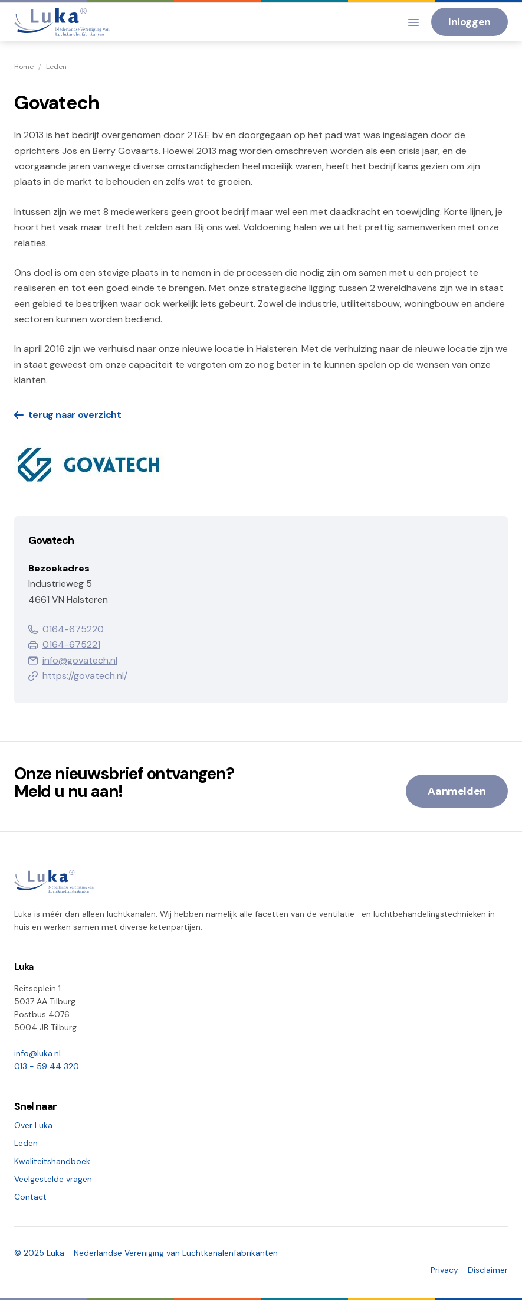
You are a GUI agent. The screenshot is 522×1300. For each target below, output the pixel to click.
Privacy (444, 1270)
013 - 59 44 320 (46, 1066)
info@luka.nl (37, 1053)
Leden (26, 1143)
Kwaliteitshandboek (52, 1161)
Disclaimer (488, 1270)
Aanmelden (457, 791)
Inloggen (469, 22)
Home (24, 66)
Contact (30, 1196)
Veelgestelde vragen (53, 1179)
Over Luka (33, 1125)
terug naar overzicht (67, 415)
